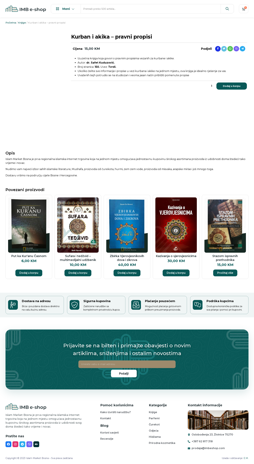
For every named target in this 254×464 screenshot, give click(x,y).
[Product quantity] (211, 86)
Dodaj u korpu (231, 86)
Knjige (22, 22)
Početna (11, 22)
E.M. (246, 458)
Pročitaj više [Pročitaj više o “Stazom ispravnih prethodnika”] (225, 272)
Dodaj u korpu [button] (28, 272)
